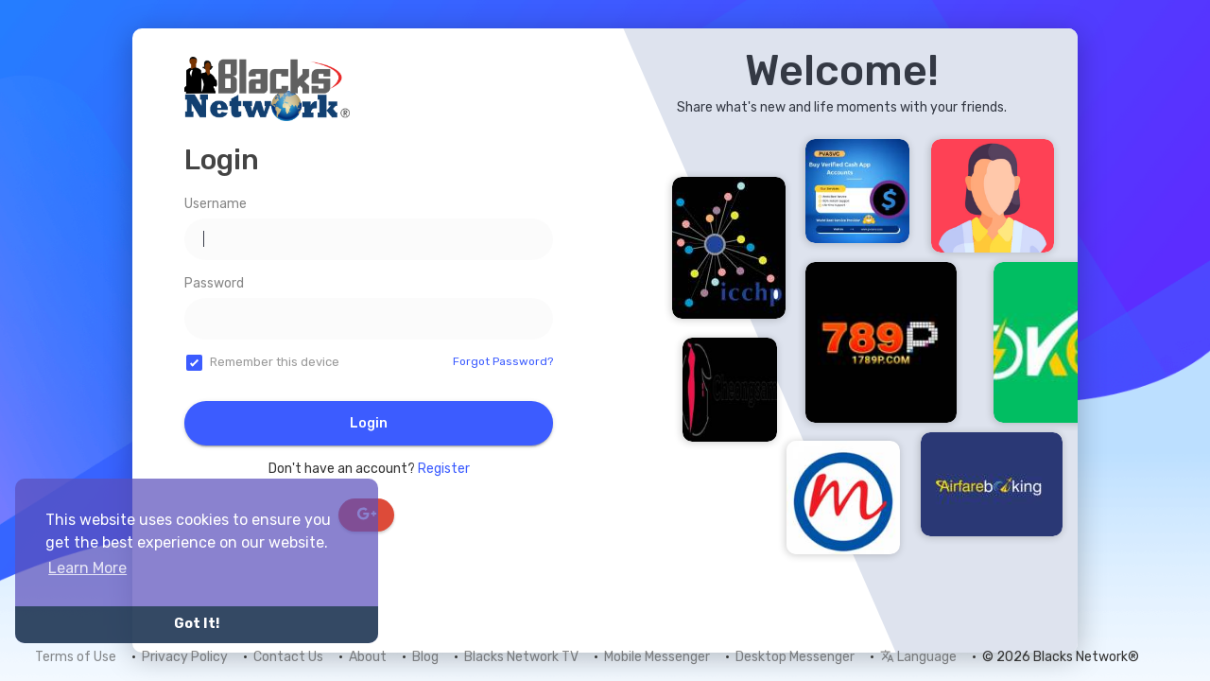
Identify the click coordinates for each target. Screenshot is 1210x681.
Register (444, 469)
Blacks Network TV (521, 657)
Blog (425, 657)
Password (214, 283)
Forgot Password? (503, 361)
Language (918, 657)
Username (215, 204)
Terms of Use (75, 657)
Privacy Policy (185, 657)
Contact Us (288, 657)
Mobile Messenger (657, 657)
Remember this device (274, 362)
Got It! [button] (196, 624)
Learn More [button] (87, 568)
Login (369, 423)
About (368, 657)
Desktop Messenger (795, 657)
